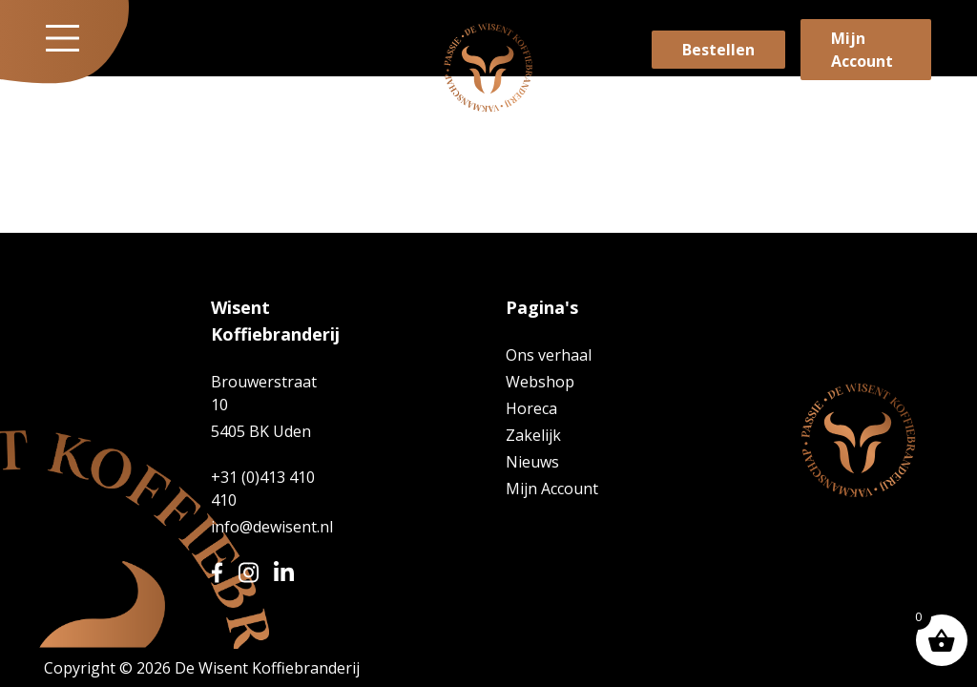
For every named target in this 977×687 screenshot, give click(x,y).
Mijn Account (862, 50)
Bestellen (718, 49)
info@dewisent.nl (270, 526)
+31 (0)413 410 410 (263, 488)
